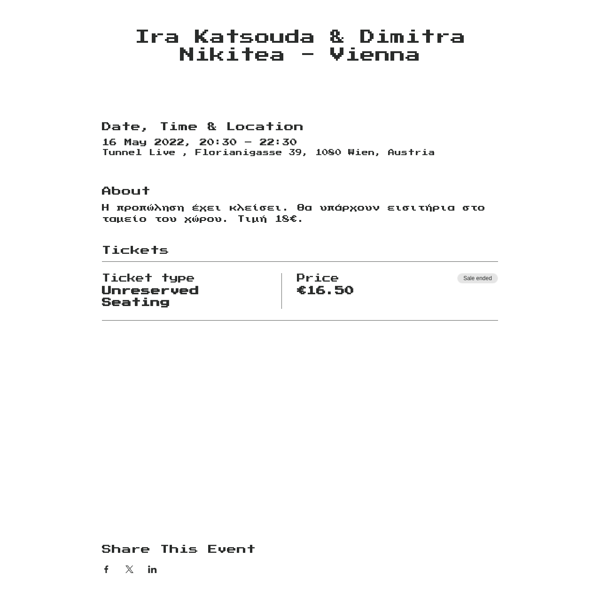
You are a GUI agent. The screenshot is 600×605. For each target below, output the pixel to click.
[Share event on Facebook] (106, 569)
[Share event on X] (129, 569)
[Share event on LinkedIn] (152, 569)
